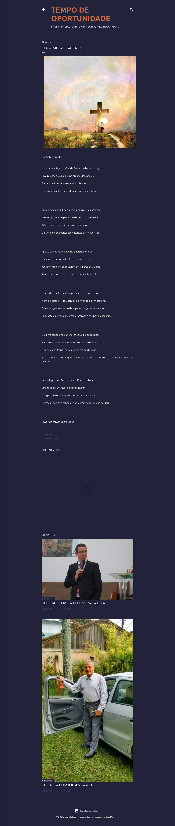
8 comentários (63, 791)
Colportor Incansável (67, 785)
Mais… (115, 26)
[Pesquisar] (131, 9)
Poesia (56, 438)
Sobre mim (79, 26)
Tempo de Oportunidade (80, 14)
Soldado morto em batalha (73, 603)
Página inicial (60, 26)
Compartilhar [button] (48, 434)
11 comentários (63, 609)
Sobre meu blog (99, 26)
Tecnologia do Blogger (87, 811)
